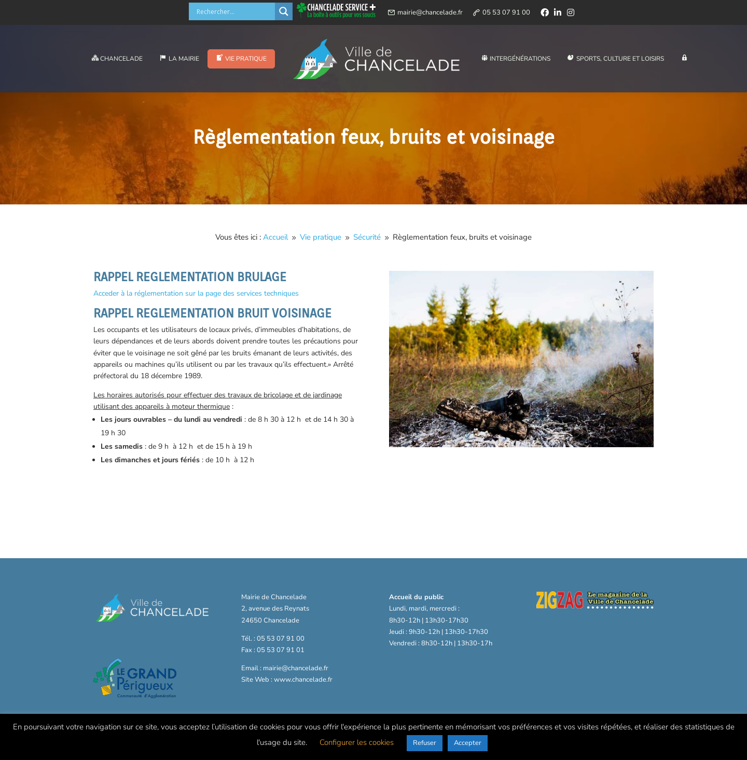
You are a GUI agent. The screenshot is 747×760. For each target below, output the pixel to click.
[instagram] (570, 12)
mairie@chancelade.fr (430, 12)
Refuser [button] (424, 743)
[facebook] (545, 12)
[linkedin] (558, 12)
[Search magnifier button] (284, 11)
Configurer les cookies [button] (357, 742)
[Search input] (234, 11)
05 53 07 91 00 (506, 12)
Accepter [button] (467, 743)
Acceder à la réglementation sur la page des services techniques (196, 293)
